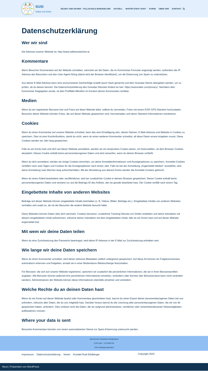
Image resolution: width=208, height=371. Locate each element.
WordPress (33, 367)
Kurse (152, 9)
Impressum (28, 354)
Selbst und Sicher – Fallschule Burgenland (85, 9)
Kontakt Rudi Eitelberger (86, 354)
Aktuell (117, 9)
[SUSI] (36, 9)
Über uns (164, 9)
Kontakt (176, 9)
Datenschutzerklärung (49, 354)
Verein (66, 354)
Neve (5, 367)
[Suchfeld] (184, 9)
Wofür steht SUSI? (135, 9)
